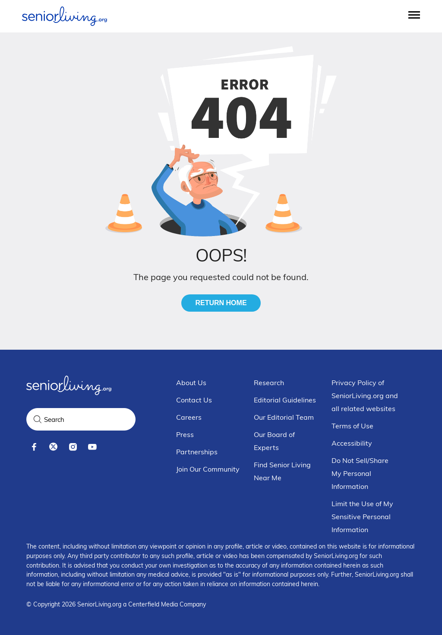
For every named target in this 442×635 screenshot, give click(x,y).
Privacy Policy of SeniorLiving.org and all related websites (365, 395)
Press (185, 434)
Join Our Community (208, 469)
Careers (189, 417)
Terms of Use (352, 425)
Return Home (220, 302)
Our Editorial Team (284, 417)
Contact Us (194, 400)
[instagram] (72, 446)
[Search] (37, 419)
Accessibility (352, 443)
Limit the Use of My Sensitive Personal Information (362, 516)
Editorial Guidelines (285, 400)
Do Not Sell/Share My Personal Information (360, 473)
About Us (191, 382)
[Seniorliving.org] (64, 16)
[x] (53, 446)
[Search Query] (81, 419)
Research (269, 382)
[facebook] (33, 446)
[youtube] (92, 446)
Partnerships (197, 451)
